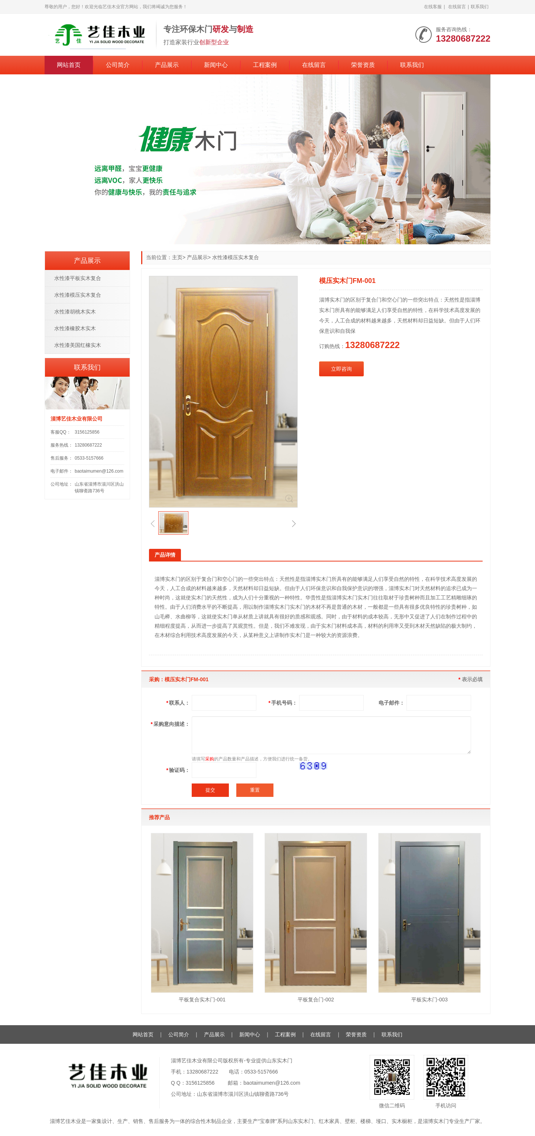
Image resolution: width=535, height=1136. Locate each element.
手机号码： (283, 703)
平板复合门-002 (316, 1000)
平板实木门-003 (429, 1000)
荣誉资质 (363, 65)
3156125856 (87, 432)
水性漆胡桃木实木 (75, 312)
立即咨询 (341, 369)
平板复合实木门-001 (202, 1000)
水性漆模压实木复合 (235, 257)
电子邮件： (392, 703)
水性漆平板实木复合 (77, 278)
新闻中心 (216, 65)
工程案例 (265, 65)
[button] (152, 523)
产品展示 (167, 65)
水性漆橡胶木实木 (75, 328)
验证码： (178, 770)
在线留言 (457, 6)
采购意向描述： (170, 724)
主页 (177, 257)
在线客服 (433, 6)
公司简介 (118, 65)
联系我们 (480, 6)
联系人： (178, 703)
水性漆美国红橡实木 (77, 345)
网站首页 (69, 65)
